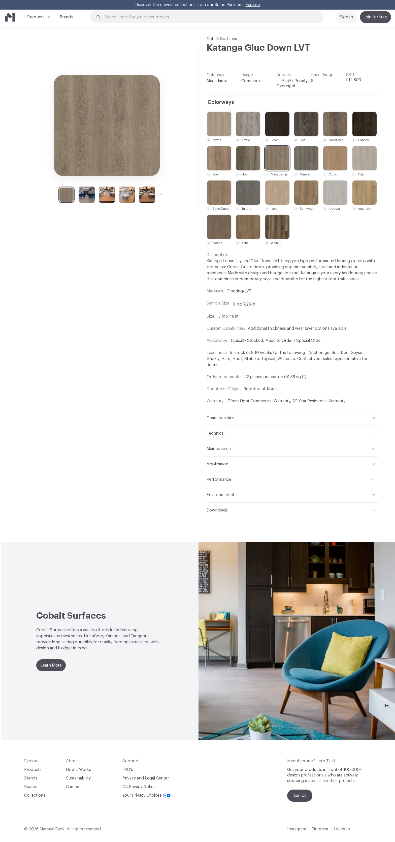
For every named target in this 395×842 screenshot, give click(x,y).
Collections (34, 795)
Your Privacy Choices (146, 795)
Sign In (346, 17)
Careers (73, 787)
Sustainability (78, 778)
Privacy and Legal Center (145, 778)
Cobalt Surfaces (222, 39)
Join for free (375, 17)
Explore (253, 5)
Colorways (221, 102)
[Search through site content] (210, 17)
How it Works (78, 770)
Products (36, 16)
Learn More (51, 665)
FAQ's (127, 770)
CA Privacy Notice (139, 787)
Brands (66, 17)
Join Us (299, 796)
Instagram (296, 829)
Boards (30, 787)
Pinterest (320, 829)
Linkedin (342, 829)
